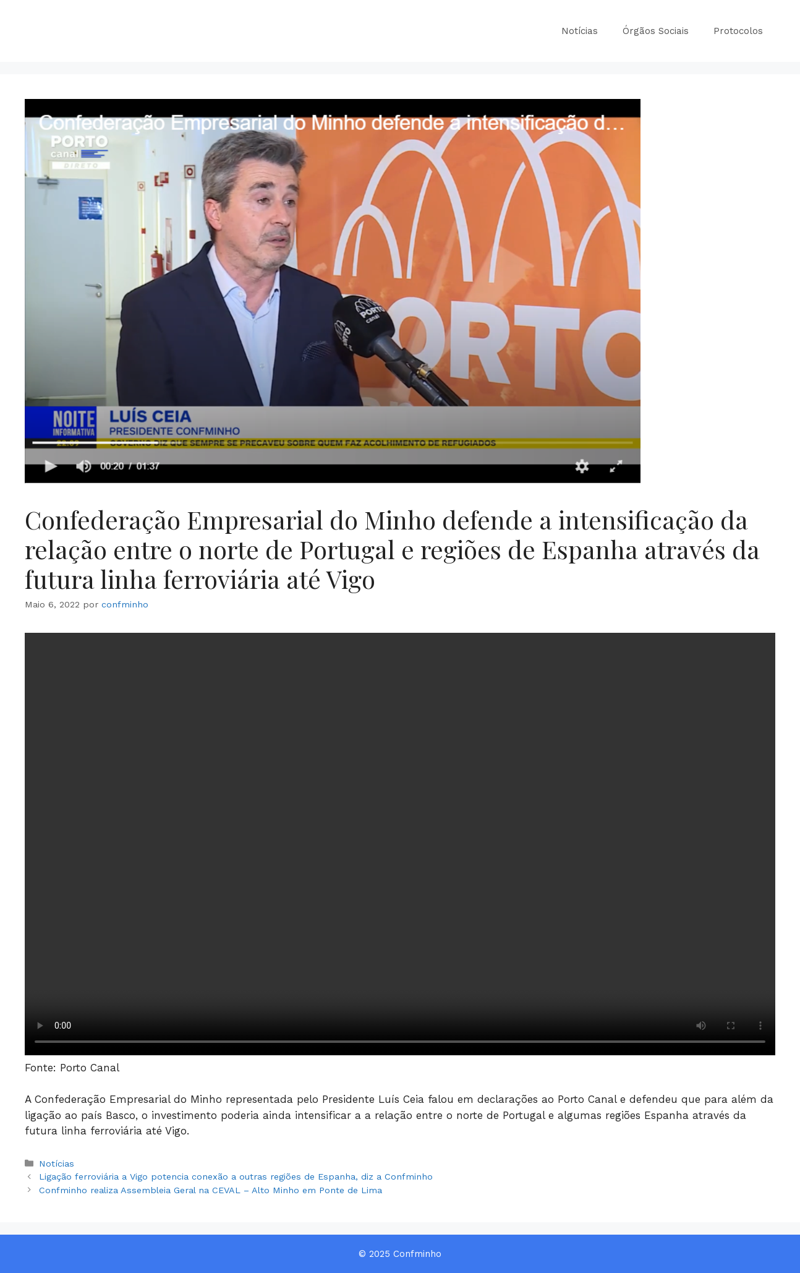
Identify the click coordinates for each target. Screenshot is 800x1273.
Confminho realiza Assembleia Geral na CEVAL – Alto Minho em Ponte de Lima (210, 1190)
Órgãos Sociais (656, 30)
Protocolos (738, 30)
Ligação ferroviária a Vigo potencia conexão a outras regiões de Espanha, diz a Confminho (236, 1177)
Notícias (579, 30)
